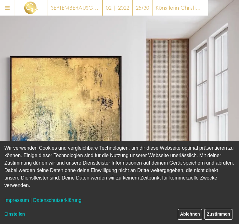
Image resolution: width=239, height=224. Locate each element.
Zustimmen (218, 214)
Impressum (16, 200)
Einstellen (14, 214)
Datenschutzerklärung (57, 200)
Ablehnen (190, 214)
